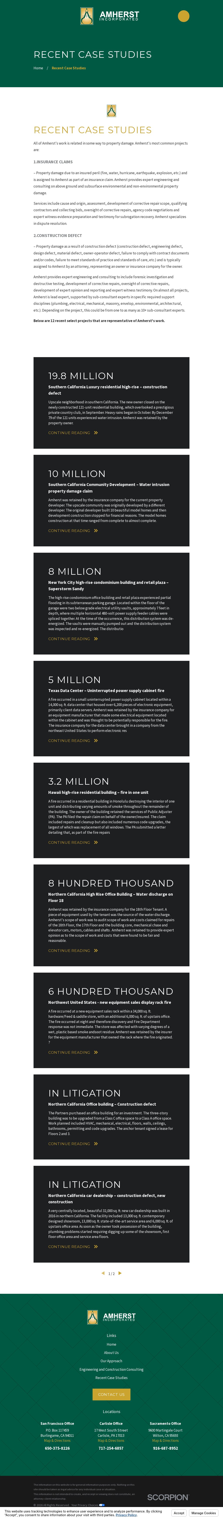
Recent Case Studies (111, 1377)
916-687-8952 (165, 1448)
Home (111, 1344)
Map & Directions (57, 1440)
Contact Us (111, 1394)
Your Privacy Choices (88, 1505)
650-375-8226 (57, 1448)
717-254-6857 (111, 1448)
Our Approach (111, 1361)
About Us (111, 1352)
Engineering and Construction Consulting (111, 1369)
